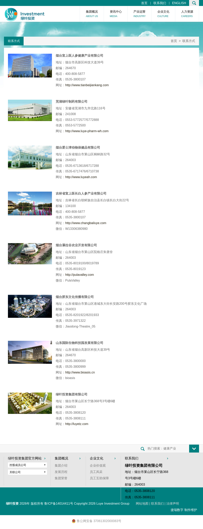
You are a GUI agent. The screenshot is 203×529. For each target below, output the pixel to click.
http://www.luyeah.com (81, 177)
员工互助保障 (99, 478)
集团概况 (92, 14)
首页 (144, 3)
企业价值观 (98, 465)
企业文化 (163, 14)
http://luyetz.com (76, 424)
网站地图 (142, 503)
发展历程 (61, 472)
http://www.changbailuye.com (85, 223)
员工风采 (96, 472)
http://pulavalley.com (79, 274)
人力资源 (187, 14)
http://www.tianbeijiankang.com (87, 85)
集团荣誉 (61, 478)
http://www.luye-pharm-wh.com (87, 131)
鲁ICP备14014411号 (58, 503)
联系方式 (14, 41)
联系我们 (159, 3)
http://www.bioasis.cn (80, 372)
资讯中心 (116, 14)
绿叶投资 (12, 503)
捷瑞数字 (177, 510)
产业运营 (139, 14)
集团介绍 (61, 465)
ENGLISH (179, 3)
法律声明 (172, 503)
